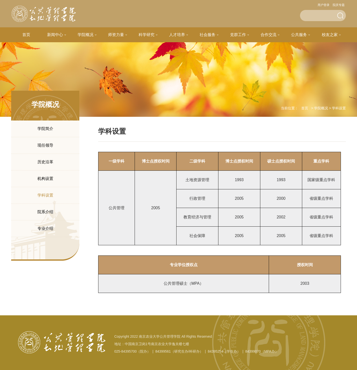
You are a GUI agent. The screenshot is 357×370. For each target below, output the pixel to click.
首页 (26, 35)
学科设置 (45, 195)
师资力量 (116, 35)
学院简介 (45, 128)
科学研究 (146, 35)
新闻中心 (55, 35)
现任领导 (45, 145)
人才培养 (177, 35)
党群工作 (238, 35)
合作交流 (268, 35)
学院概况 (85, 35)
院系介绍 (45, 212)
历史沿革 (45, 162)
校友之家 (330, 35)
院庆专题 (339, 5)
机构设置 (45, 178)
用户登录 (323, 5)
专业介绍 (45, 228)
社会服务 (207, 35)
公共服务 (299, 35)
